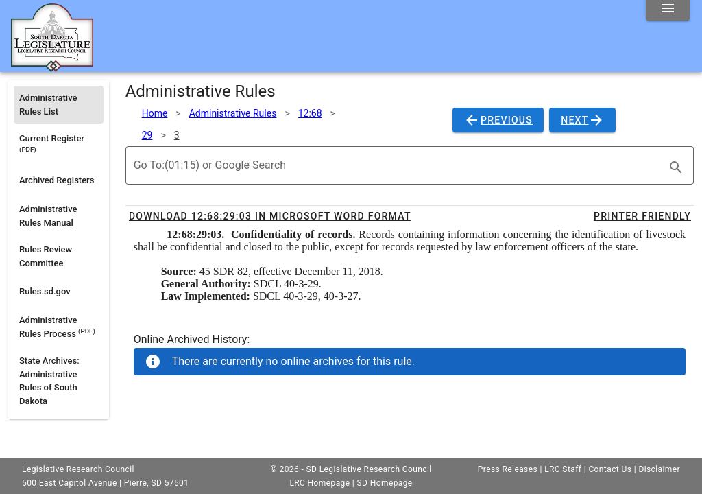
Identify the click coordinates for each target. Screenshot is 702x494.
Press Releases (507, 469)
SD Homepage (385, 483)
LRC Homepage (319, 483)
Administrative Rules (233, 113)
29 (147, 135)
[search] (676, 167)
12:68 (310, 113)
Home (155, 113)
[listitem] (59, 105)
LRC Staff (562, 469)
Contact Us (609, 469)
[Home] (52, 66)
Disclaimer (659, 469)
